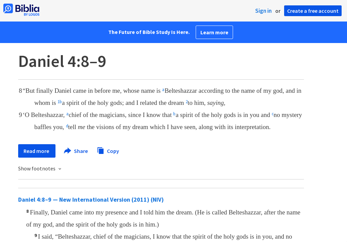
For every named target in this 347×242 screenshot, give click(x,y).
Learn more (214, 32)
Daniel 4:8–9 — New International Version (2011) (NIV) (91, 199)
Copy (108, 150)
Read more (37, 151)
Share (76, 151)
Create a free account (313, 10)
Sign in (263, 10)
